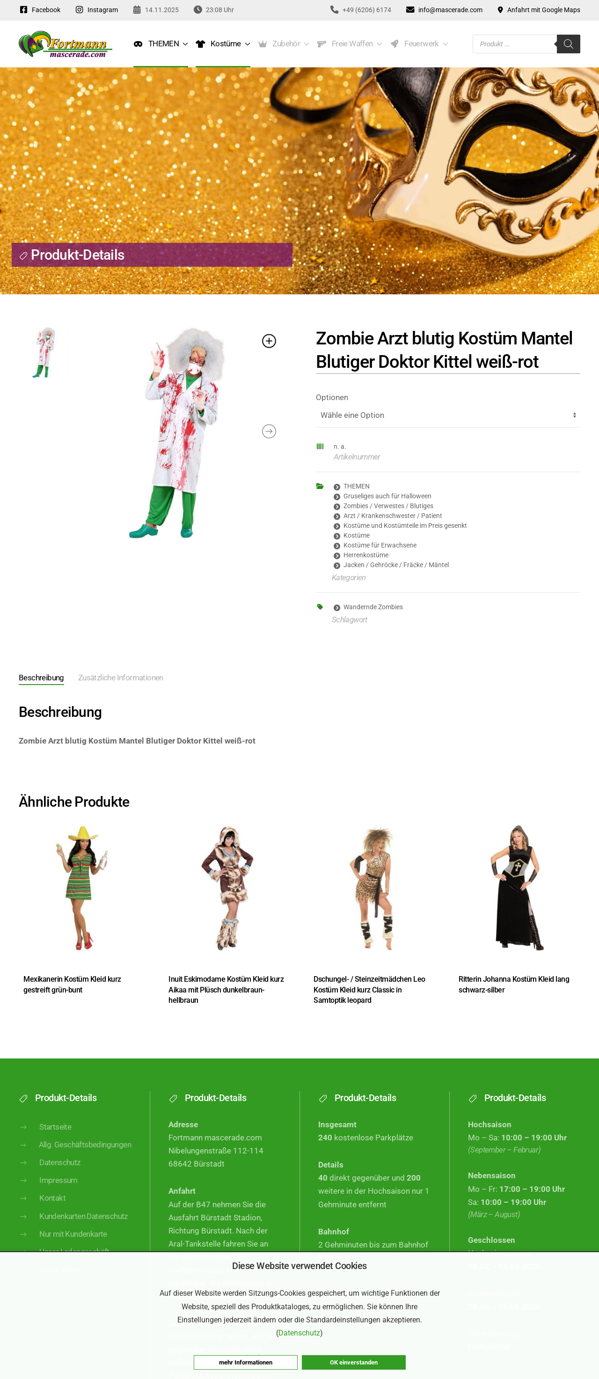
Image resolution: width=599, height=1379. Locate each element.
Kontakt (42, 1213)
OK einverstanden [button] (354, 1362)
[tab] (34, 679)
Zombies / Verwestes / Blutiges (388, 506)
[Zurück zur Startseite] (65, 44)
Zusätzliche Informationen (120, 677)
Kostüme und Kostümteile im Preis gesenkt (405, 525)
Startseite (45, 1142)
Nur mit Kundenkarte (63, 1249)
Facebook (39, 10)
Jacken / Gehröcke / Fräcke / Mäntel (396, 565)
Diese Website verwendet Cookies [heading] (299, 1265)
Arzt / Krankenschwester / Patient (392, 515)
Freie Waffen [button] (349, 43)
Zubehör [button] (283, 43)
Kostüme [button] (223, 43)
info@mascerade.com (443, 10)
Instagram (96, 10)
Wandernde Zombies (373, 607)
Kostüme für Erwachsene (379, 545)
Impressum (48, 1195)
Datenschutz (49, 1177)
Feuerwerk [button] (419, 43)
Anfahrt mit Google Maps (539, 10)
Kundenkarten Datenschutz (73, 1231)
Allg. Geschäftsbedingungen (75, 1159)
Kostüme (356, 535)
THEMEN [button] (160, 43)
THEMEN (356, 486)
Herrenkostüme (365, 555)
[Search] (568, 44)
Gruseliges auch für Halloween (387, 496)
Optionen (332, 397)
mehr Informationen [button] (245, 1362)
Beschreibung (41, 677)
